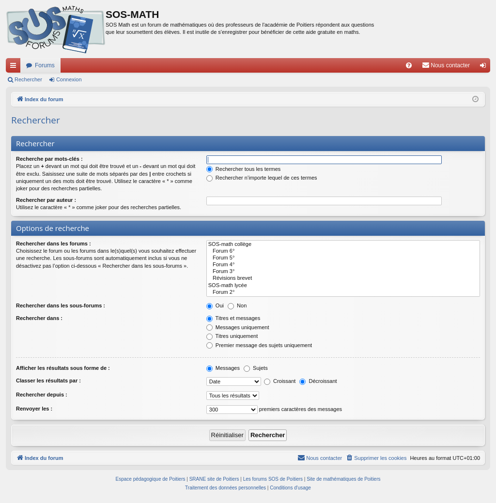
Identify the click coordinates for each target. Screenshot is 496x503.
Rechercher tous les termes (243, 169)
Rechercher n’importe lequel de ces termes (261, 178)
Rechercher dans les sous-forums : (60, 305)
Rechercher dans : (39, 318)
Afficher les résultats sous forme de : (63, 368)
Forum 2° (343, 292)
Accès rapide (15, 67)
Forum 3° (343, 271)
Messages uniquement (237, 327)
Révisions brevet (343, 278)
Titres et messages (233, 318)
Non (237, 305)
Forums (45, 65)
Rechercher (28, 79)
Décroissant (318, 381)
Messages (223, 368)
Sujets (256, 368)
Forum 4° (343, 264)
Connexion (69, 79)
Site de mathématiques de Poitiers (343, 479)
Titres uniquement (232, 336)
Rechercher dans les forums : (53, 243)
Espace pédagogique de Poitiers (151, 479)
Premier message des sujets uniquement (259, 345)
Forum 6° (343, 251)
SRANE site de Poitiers (214, 479)
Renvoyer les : (34, 409)
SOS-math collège (343, 244)
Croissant (280, 381)
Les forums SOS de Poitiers (273, 479)
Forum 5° (343, 258)
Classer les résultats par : (48, 380)
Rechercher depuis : (41, 394)
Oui (215, 305)
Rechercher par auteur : (46, 200)
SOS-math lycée (343, 285)
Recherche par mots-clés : (49, 159)
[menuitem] (409, 65)
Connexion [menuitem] (485, 67)
